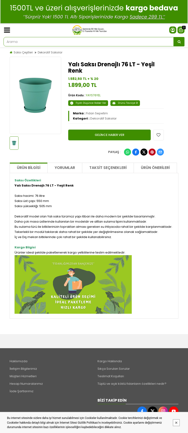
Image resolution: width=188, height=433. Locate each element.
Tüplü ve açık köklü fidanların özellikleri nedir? (132, 383)
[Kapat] (176, 422)
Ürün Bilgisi (28, 167)
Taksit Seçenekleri (108, 167)
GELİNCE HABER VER (109, 135)
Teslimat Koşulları (111, 376)
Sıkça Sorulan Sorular (114, 368)
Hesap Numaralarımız (26, 383)
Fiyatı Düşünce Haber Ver (88, 103)
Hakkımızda (18, 361)
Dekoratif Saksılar (50, 52)
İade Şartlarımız (22, 391)
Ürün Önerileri (155, 167)
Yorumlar (65, 167)
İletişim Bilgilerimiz (23, 368)
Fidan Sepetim (97, 113)
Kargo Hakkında (110, 361)
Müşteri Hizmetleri (23, 376)
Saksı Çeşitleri (23, 52)
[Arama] (179, 41)
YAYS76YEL (93, 95)
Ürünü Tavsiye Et (125, 103)
